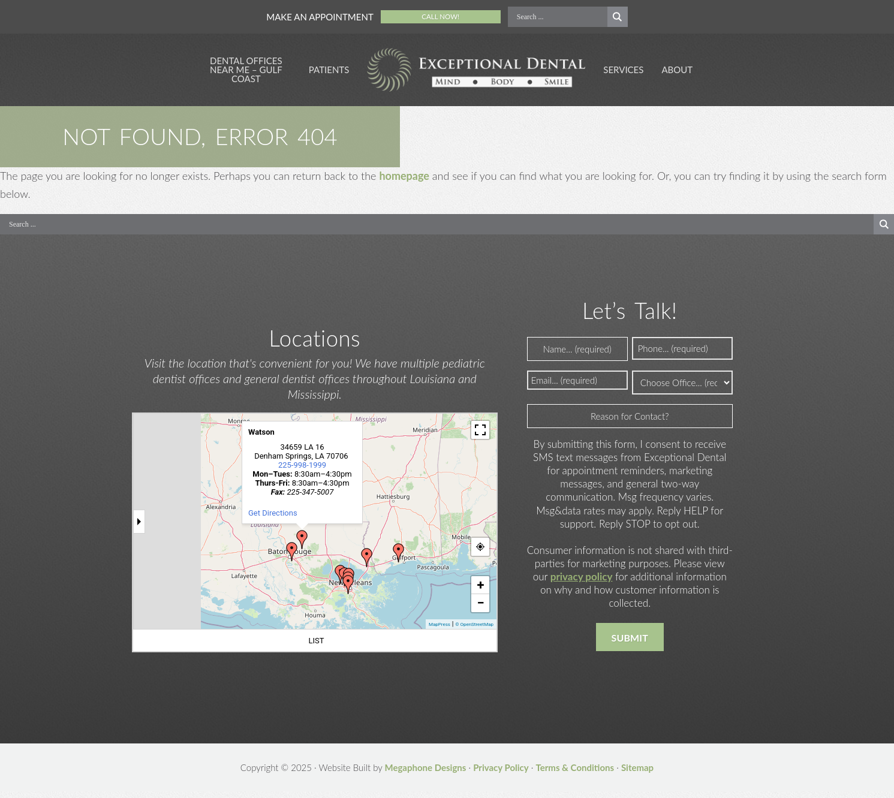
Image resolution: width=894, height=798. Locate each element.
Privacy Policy (501, 774)
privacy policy (581, 583)
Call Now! (440, 16)
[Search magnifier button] (617, 17)
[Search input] (560, 17)
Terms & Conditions (575, 774)
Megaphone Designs (425, 774)
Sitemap (637, 774)
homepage (404, 181)
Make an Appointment (320, 16)
